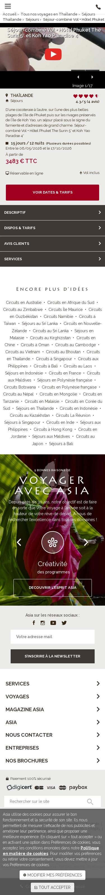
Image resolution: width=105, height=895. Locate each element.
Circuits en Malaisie (42, 401)
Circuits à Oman (35, 345)
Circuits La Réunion (73, 415)
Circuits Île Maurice (65, 309)
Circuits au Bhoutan (63, 352)
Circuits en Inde (60, 422)
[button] (78, 77)
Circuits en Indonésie (78, 408)
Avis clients (16, 243)
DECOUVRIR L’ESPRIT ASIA (52, 587)
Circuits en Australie (23, 302)
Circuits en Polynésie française (69, 387)
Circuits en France (65, 373)
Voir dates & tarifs (53, 192)
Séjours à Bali (61, 443)
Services (13, 259)
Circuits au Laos (78, 366)
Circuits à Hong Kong (53, 429)
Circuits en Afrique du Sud (70, 302)
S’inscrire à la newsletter (52, 656)
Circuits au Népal (18, 394)
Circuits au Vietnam (22, 352)
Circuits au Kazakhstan (30, 415)
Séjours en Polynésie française (64, 380)
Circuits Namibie (58, 316)
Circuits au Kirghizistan (50, 338)
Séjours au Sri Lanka (40, 323)
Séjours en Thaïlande (35, 408)
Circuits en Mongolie (58, 394)
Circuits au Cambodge (75, 345)
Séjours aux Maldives (51, 436)
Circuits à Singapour (54, 359)
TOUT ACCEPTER (52, 887)
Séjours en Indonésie (24, 373)
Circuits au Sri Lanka (51, 331)
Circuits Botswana (20, 387)
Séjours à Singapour (22, 422)
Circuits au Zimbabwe (23, 309)
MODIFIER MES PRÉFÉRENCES (52, 875)
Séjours (32, 19)
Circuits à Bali (46, 366)
